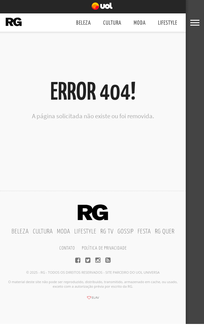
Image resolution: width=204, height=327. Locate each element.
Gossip (126, 232)
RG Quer (164, 232)
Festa (144, 232)
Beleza (83, 23)
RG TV (107, 232)
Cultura (112, 23)
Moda (140, 23)
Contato (67, 248)
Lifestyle (167, 23)
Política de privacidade (104, 248)
